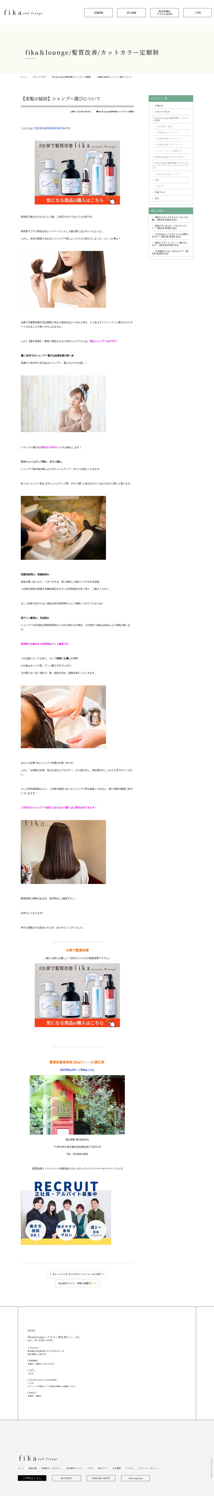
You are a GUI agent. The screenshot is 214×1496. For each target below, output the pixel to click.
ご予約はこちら (32, 1478)
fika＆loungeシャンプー (169, 173)
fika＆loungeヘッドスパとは (169, 156)
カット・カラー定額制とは (169, 150)
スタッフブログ (162, 111)
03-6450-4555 (43, 1340)
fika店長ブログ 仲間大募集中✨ (76, 1283)
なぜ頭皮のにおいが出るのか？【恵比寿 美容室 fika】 (170, 252)
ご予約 (197, 12)
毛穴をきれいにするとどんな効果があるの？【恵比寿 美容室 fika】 (170, 235)
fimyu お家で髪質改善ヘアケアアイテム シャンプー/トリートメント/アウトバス (170, 165)
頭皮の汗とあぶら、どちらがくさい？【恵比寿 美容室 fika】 (169, 227)
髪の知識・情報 (164, 126)
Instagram (135, 1478)
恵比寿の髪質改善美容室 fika (50, 128)
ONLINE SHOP (101, 1478)
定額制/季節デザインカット (170, 144)
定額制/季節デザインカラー (170, 138)
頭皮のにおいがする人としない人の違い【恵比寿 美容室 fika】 (170, 218)
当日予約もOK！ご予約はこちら (77, 1070)
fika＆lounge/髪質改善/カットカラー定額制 (170, 119)
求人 (157, 198)
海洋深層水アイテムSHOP (164, 12)
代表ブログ (160, 192)
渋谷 (157, 179)
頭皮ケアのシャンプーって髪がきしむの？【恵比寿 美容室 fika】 (170, 243)
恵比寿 (160, 186)
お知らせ (159, 105)
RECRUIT (66, 1478)
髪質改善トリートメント (168, 132)
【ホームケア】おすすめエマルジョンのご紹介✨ (78, 1274)
